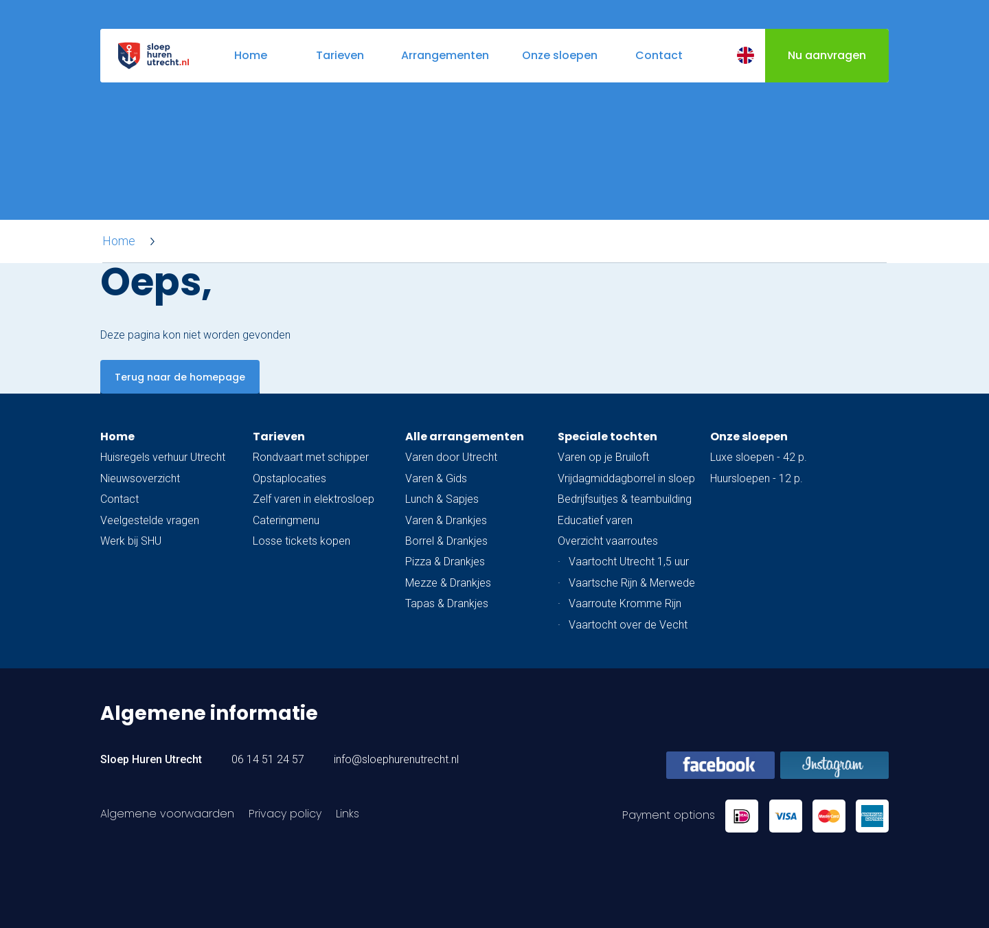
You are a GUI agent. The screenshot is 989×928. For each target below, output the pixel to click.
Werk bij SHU (130, 540)
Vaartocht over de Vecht (628, 624)
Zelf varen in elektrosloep (313, 499)
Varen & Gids (436, 478)
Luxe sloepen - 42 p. (758, 457)
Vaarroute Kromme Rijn (625, 603)
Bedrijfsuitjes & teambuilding (625, 499)
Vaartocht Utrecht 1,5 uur (629, 561)
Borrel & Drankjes (446, 540)
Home (118, 241)
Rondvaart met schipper (311, 457)
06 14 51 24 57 (267, 759)
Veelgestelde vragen (149, 520)
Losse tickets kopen (301, 540)
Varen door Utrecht (451, 457)
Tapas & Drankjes (446, 603)
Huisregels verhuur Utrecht (162, 457)
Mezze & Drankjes (448, 582)
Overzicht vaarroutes (608, 540)
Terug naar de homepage (180, 377)
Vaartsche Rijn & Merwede (632, 582)
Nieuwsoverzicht (140, 478)
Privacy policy (285, 814)
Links (347, 814)
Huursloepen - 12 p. (756, 478)
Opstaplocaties (289, 478)
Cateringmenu (286, 520)
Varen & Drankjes (446, 520)
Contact (119, 499)
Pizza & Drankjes (445, 561)
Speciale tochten (607, 436)
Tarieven (279, 436)
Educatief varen (595, 520)
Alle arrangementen (464, 436)
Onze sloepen (749, 436)
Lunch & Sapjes (442, 499)
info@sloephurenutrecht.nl (396, 759)
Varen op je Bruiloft (603, 457)
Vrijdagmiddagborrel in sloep (626, 478)
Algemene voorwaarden (167, 814)
